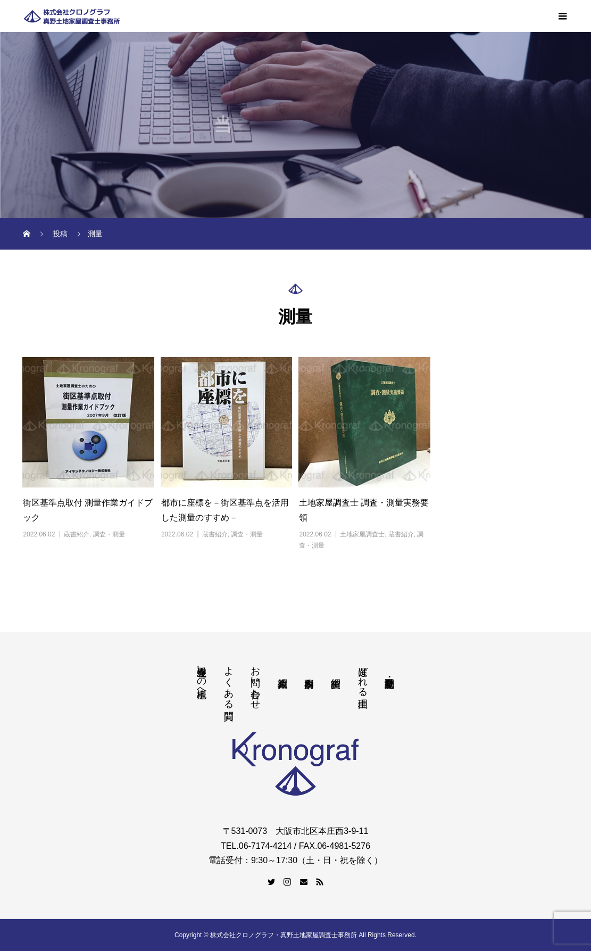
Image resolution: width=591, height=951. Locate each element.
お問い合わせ (255, 682)
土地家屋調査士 (362, 534)
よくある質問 (228, 682)
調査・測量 (109, 534)
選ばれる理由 (362, 676)
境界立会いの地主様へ (201, 676)
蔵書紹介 (76, 534)
